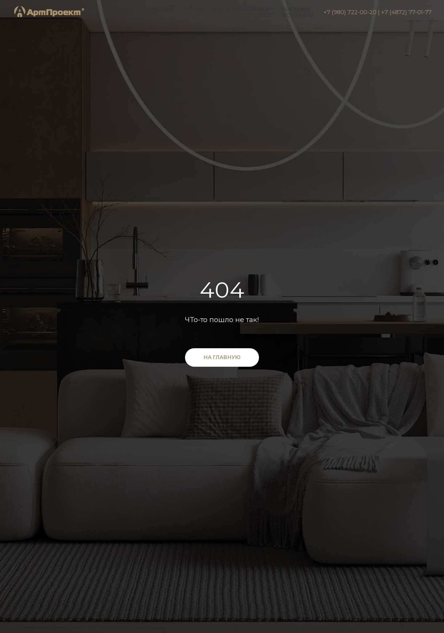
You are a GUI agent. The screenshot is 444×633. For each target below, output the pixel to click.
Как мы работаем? (243, 9)
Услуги (193, 9)
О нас (125, 9)
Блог (265, 15)
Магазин (296, 9)
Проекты (158, 9)
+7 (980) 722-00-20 (349, 12)
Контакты (298, 15)
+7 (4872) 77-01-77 (406, 12)
